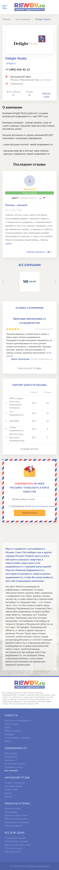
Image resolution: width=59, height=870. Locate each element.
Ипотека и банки (12, 808)
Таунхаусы (10, 760)
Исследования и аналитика (17, 737)
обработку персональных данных (40, 506)
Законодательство (13, 825)
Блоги (7, 727)
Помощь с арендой (16, 205)
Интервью (9, 734)
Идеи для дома (12, 851)
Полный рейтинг (29, 449)
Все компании (11, 770)
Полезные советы (13, 848)
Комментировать (36, 251)
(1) (29, 94)
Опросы (8, 796)
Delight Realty (28, 197)
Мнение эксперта (13, 730)
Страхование (11, 811)
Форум (8, 793)
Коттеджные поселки (15, 763)
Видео (8, 741)
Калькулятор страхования (17, 822)
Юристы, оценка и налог (16, 815)
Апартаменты (11, 756)
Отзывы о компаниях (15, 782)
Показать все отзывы (29, 368)
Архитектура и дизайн (15, 837)
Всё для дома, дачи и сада (18, 844)
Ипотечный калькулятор (16, 818)
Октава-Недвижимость (42, 359)
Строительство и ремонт (16, 841)
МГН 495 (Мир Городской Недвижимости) (16, 437)
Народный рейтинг (14, 786)
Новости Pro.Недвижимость (18, 720)
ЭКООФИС (14, 421)
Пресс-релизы (11, 724)
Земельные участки (14, 767)
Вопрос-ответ (11, 789)
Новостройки (11, 753)
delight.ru (11, 63)
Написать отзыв (46, 95)
